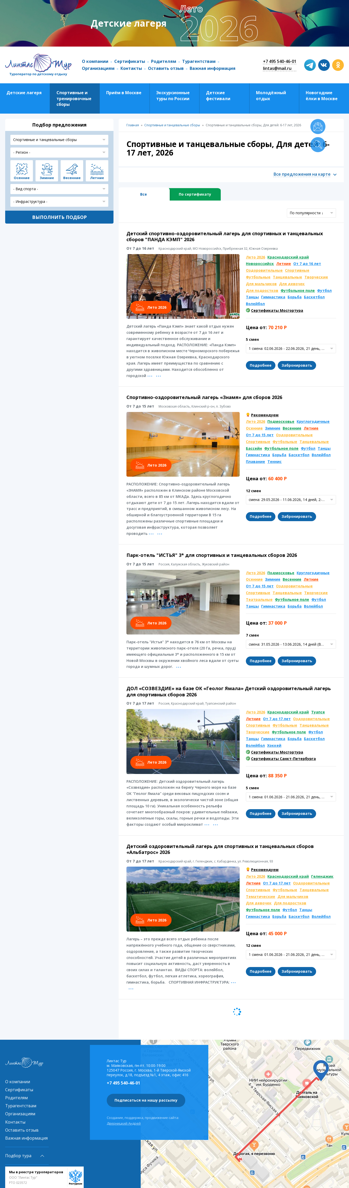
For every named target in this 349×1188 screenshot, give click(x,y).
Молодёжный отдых (271, 95)
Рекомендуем (265, 414)
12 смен (253, 490)
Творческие (316, 277)
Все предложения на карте (302, 174)
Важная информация (213, 68)
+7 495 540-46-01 (279, 61)
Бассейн (254, 448)
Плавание (255, 461)
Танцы (252, 296)
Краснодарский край (288, 257)
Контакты (131, 68)
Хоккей (274, 745)
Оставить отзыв (166, 68)
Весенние (292, 428)
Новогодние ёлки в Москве (322, 95)
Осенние (254, 428)
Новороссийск (260, 263)
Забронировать (297, 365)
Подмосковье (280, 421)
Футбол (324, 290)
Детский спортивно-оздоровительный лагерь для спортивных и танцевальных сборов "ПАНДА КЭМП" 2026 (224, 236)
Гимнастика (273, 296)
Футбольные (258, 277)
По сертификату (195, 194)
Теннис (274, 461)
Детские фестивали (218, 95)
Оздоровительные (264, 270)
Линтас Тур (38, 65)
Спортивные (297, 270)
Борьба (295, 296)
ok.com (338, 65)
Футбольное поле (298, 290)
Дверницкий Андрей (124, 1123)
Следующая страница (237, 1012)
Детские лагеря (24, 92)
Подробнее (261, 365)
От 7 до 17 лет (277, 718)
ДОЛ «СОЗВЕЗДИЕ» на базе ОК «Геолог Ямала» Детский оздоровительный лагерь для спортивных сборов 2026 (228, 691)
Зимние (272, 428)
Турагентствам (199, 61)
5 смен (252, 339)
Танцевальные (287, 277)
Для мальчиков (261, 283)
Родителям (163, 61)
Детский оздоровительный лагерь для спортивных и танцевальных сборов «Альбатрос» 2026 (220, 849)
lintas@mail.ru (277, 68)
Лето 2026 (255, 257)
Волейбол (255, 303)
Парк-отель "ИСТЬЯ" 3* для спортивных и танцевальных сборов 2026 (211, 555)
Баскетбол (314, 296)
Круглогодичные (313, 421)
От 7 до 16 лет (307, 263)
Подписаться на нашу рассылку (146, 1100)
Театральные (259, 599)
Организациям (98, 68)
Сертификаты (129, 61)
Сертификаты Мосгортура (277, 310)
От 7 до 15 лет (260, 434)
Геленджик (322, 876)
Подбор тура (18, 1156)
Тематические (260, 896)
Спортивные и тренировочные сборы (73, 98)
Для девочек (292, 283)
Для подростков (262, 290)
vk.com (324, 65)
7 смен (252, 635)
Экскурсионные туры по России (173, 95)
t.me (310, 65)
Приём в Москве (123, 92)
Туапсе (318, 712)
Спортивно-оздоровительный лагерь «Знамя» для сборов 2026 (204, 397)
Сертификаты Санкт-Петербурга (283, 758)
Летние (283, 263)
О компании (95, 61)
